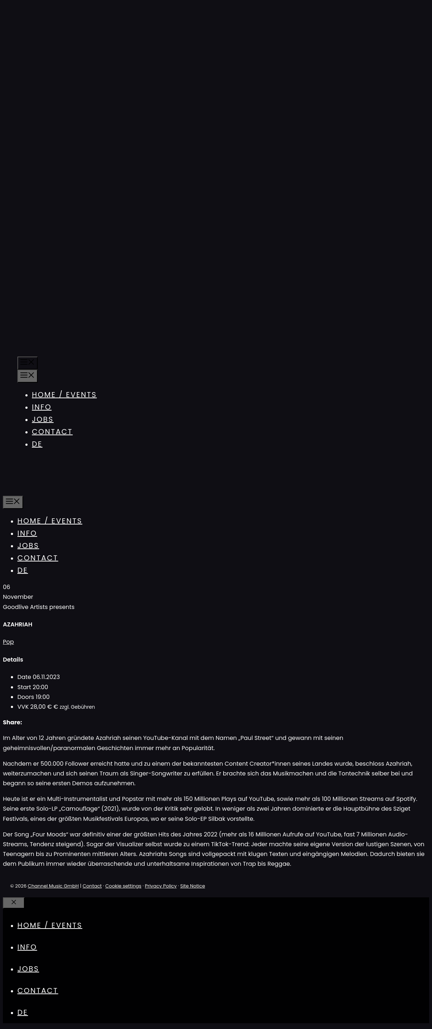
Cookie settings (123, 885)
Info (41, 407)
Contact (52, 432)
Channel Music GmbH (53, 885)
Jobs (43, 419)
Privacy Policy (161, 885)
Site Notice (192, 885)
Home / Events (64, 395)
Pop (8, 642)
